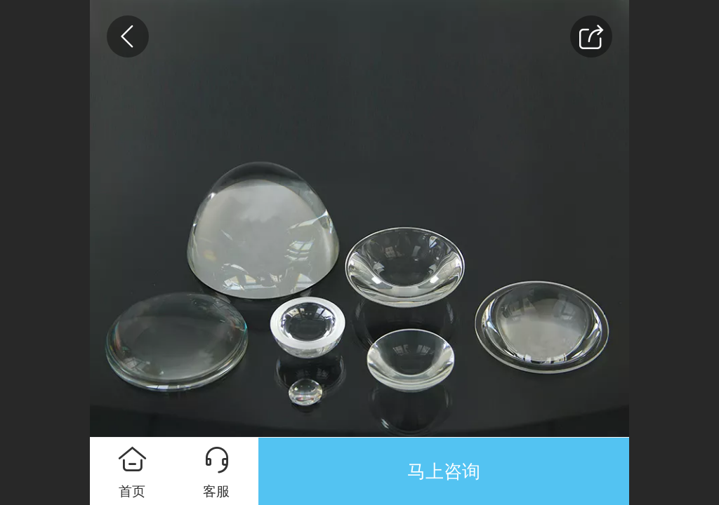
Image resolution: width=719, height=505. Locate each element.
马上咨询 (443, 471)
